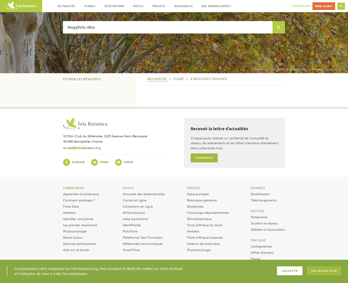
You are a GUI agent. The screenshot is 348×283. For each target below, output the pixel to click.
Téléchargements (264, 200)
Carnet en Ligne (134, 200)
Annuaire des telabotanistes (144, 194)
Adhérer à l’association (268, 229)
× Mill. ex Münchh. (277, 69)
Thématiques (74, 188)
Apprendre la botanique (81, 194)
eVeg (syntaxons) (135, 218)
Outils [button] (138, 6)
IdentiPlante (132, 225)
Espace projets (198, 194)
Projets (193, 188)
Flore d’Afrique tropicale (205, 237)
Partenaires (259, 217)
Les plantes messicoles (80, 225)
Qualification (260, 194)
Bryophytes (195, 206)
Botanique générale (202, 200)
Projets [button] (158, 6)
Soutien (257, 211)
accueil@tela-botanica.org (82, 148)
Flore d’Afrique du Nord (204, 225)
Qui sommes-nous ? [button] (217, 6)
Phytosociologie (75, 231)
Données (258, 188)
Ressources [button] (183, 6)
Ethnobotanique (199, 218)
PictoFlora (130, 231)
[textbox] (168, 27)
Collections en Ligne (138, 206)
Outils (128, 188)
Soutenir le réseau (264, 223)
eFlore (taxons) (134, 212)
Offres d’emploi (262, 252)
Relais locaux (73, 237)
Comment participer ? (79, 200)
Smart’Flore (131, 250)
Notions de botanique (203, 243)
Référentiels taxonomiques (143, 243)
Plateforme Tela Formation (143, 237)
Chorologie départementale (208, 212)
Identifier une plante (78, 218)
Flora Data (71, 206)
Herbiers (69, 212)
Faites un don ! (324, 6)
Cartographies (261, 246)
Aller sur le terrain (76, 250)
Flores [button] (89, 6)
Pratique (258, 240)
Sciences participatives (79, 243)
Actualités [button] (66, 6)
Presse (255, 258)
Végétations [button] (114, 6)
